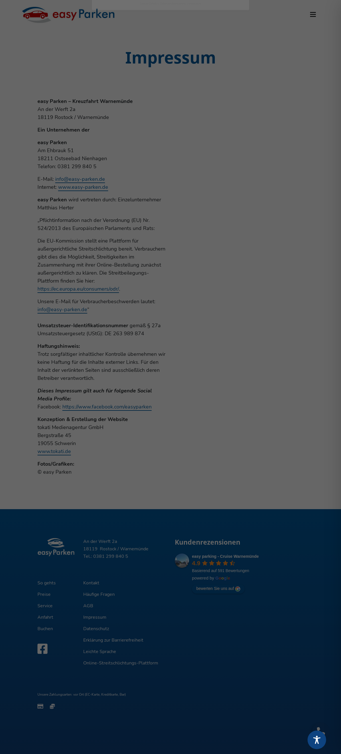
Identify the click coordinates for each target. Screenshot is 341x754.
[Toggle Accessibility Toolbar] (317, 740)
